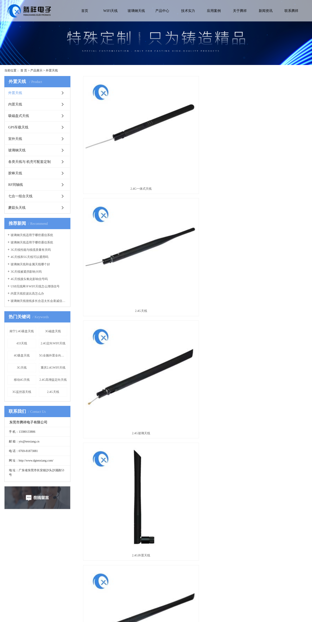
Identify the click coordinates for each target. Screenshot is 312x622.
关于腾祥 (240, 11)
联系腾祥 (291, 11)
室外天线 (15, 139)
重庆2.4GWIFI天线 (53, 367)
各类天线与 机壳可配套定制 (29, 162)
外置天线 (52, 70)
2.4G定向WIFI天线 (53, 343)
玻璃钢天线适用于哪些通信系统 (32, 235)
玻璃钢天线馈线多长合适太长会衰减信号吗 (39, 301)
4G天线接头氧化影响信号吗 (29, 279)
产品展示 (36, 70)
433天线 (21, 343)
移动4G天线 (22, 379)
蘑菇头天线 (17, 207)
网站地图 (217, 613)
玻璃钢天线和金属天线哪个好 (30, 264)
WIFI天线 (110, 11)
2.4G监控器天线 (272, 382)
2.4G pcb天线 (195, 303)
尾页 (219, 400)
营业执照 (22, 570)
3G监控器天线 (21, 392)
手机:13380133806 (214, 576)
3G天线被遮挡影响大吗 (26, 271)
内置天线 (15, 104)
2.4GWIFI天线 (272, 224)
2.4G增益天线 (272, 303)
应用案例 (214, 11)
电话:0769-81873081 (215, 583)
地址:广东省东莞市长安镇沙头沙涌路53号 (228, 566)
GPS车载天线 (18, 127)
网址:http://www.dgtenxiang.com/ (223, 590)
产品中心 (162, 11)
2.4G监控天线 (195, 382)
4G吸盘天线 (22, 355)
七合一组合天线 (20, 196)
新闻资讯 (266, 11)
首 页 (23, 70)
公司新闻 (146, 570)
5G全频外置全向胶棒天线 (53, 355)
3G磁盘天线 (53, 331)
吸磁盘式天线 (18, 116)
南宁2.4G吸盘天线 (22, 331)
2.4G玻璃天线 (272, 145)
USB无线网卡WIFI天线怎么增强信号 (35, 286)
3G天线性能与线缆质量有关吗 (31, 249)
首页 (84, 11)
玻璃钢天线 (136, 11)
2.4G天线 (53, 392)
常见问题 (146, 563)
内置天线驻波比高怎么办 (27, 293)
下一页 (206, 400)
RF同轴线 (15, 184)
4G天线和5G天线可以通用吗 (29, 257)
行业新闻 (146, 576)
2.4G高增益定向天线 (53, 379)
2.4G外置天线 (118, 224)
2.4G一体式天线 (118, 145)
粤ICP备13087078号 (167, 613)
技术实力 (188, 11)
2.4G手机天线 (195, 224)
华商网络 (201, 613)
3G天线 (22, 367)
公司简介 (22, 563)
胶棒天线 (15, 173)
